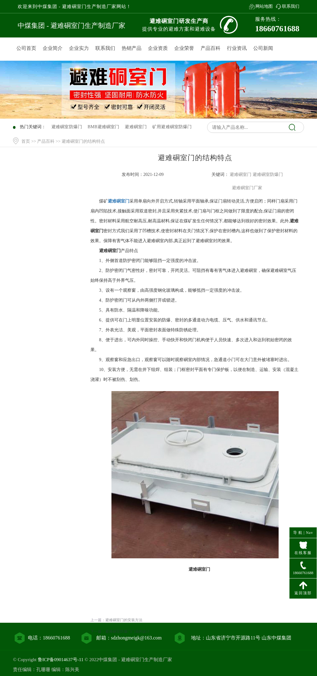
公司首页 (26, 48)
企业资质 (158, 48)
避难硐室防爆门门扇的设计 (127, 646)
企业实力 (79, 48)
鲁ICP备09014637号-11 (61, 659)
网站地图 (264, 6)
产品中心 (49, 198)
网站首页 (49, 185)
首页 (25, 141)
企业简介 (53, 48)
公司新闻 (263, 48)
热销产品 (131, 48)
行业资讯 (237, 48)
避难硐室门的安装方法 (123, 635)
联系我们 (290, 6)
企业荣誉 (184, 48)
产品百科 (210, 48)
